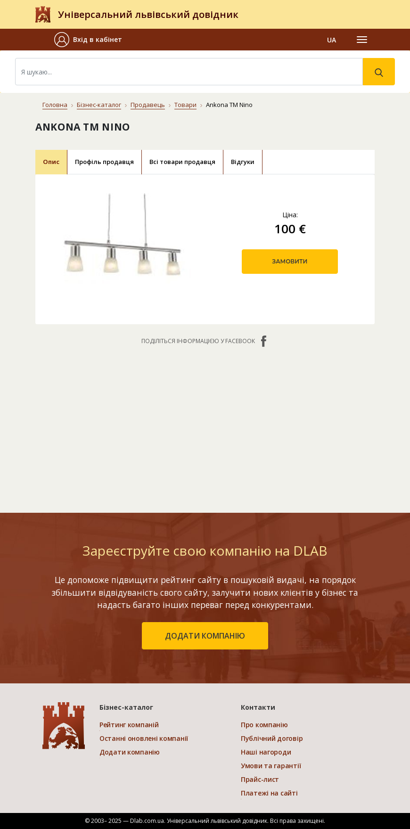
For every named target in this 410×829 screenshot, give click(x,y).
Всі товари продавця (182, 161)
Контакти (258, 707)
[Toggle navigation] (362, 39)
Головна (54, 104)
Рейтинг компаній (129, 724)
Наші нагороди (266, 751)
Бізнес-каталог (99, 104)
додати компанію (205, 636)
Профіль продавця (104, 161)
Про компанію (264, 724)
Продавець (148, 104)
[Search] (189, 71)
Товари (185, 104)
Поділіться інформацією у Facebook (205, 341)
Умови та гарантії (271, 765)
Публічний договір (272, 738)
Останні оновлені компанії (143, 738)
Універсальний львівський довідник (148, 14)
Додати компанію (129, 751)
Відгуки (242, 161)
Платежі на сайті (269, 792)
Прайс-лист (260, 779)
